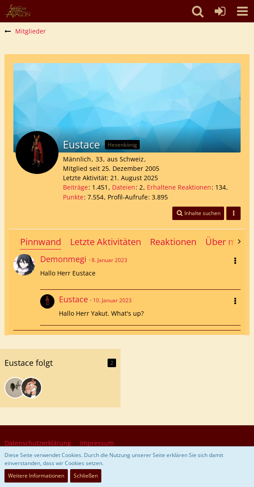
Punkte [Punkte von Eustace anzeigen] (73, 197)
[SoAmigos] (17, 11)
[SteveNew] (31, 387)
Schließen (86, 475)
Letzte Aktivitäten (105, 242)
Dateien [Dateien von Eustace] (123, 187)
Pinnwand (40, 242)
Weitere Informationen (36, 475)
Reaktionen (173, 242)
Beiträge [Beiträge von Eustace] (75, 187)
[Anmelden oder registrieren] (220, 11)
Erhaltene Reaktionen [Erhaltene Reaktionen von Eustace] (179, 187)
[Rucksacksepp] (15, 387)
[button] (242, 11)
